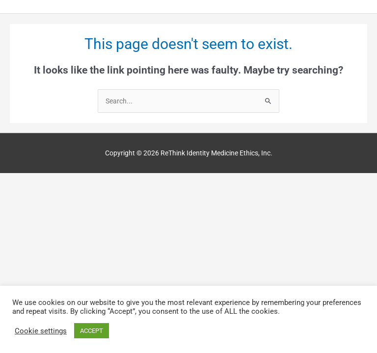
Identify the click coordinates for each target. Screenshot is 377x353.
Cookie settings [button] (41, 331)
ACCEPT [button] (91, 330)
